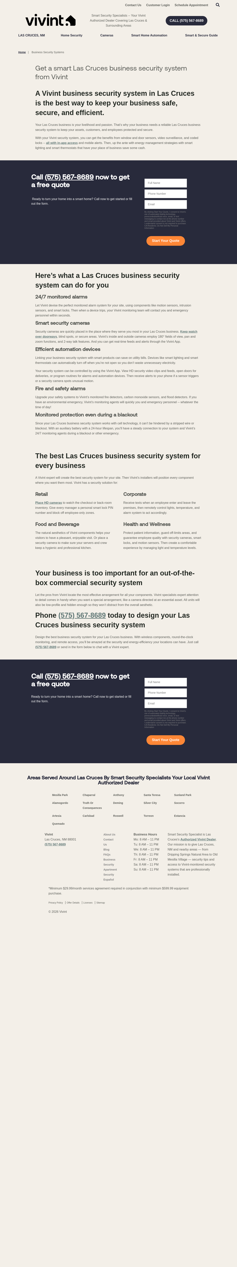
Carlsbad (88, 1168)
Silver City (150, 1155)
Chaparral (89, 1147)
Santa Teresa (152, 1147)
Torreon (149, 1168)
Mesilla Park (60, 1147)
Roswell (118, 1168)
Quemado (58, 1176)
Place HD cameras (48, 778)
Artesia (56, 1168)
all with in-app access (62, 245)
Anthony (118, 1147)
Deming (118, 1155)
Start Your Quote (165, 343)
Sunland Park (182, 1147)
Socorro (179, 1155)
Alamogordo (60, 1155)
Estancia (179, 1168)
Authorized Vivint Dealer (198, 1192)
